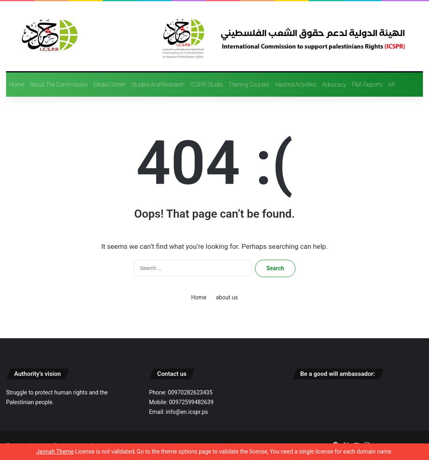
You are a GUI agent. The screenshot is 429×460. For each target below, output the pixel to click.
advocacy (334, 84)
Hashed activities (295, 84)
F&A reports (367, 84)
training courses (248, 84)
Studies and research (158, 84)
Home (16, 84)
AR (391, 84)
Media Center (109, 84)
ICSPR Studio (206, 84)
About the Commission (58, 84)
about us (227, 297)
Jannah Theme (55, 451)
